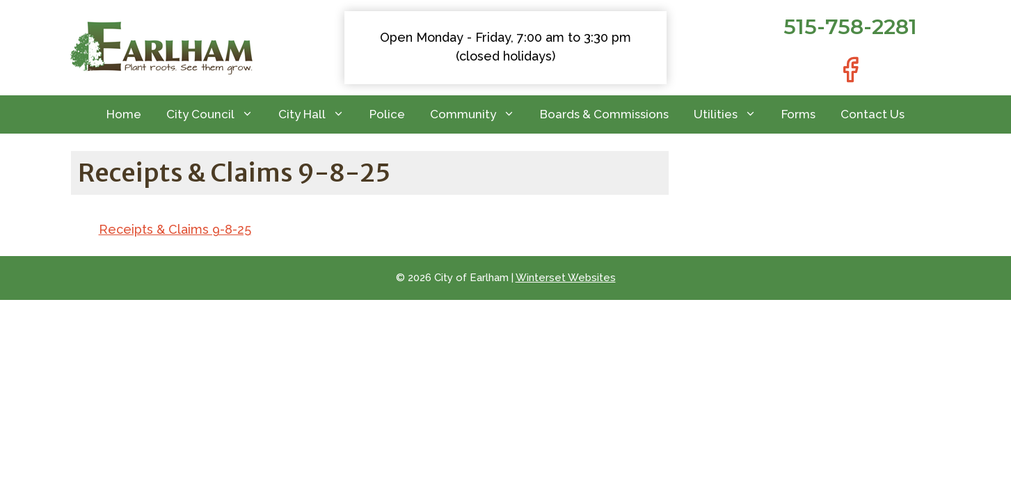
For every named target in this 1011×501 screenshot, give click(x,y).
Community (478, 114)
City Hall (317, 114)
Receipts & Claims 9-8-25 (175, 229)
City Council (216, 114)
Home (123, 114)
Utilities (731, 114)
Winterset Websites (566, 277)
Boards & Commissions (604, 114)
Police (387, 114)
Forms (798, 114)
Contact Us (873, 114)
